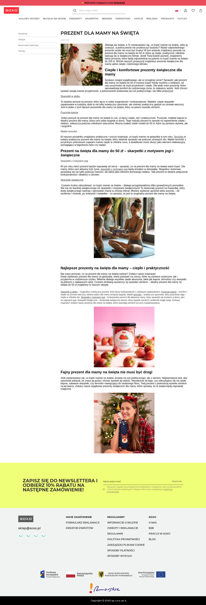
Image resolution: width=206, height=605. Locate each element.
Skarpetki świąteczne (72, 180)
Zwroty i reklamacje (122, 528)
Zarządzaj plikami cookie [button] (126, 544)
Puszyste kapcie (69, 112)
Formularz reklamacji (82, 522)
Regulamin (115, 533)
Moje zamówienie (79, 517)
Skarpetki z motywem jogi (93, 297)
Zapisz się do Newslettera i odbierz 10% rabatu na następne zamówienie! (60, 485)
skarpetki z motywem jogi (114, 169)
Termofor (179, 136)
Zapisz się (177, 481)
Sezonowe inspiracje (28, 45)
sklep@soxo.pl (29, 528)
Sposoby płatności (121, 550)
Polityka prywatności (123, 539)
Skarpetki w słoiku (70, 96)
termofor (138, 294)
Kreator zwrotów (79, 528)
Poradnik (22, 33)
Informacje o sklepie (122, 522)
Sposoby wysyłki (119, 556)
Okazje (21, 39)
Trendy (21, 51)
